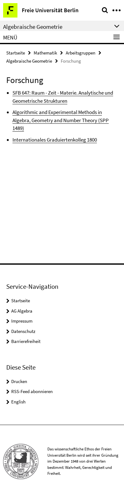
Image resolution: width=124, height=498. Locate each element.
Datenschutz (23, 331)
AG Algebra (21, 311)
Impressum (21, 321)
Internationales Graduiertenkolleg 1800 (54, 139)
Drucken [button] (19, 381)
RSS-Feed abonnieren (32, 391)
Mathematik (45, 53)
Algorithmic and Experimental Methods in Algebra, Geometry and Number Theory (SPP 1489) (60, 120)
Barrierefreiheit (26, 341)
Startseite (15, 53)
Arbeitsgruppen (80, 53)
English (18, 402)
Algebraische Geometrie (29, 61)
